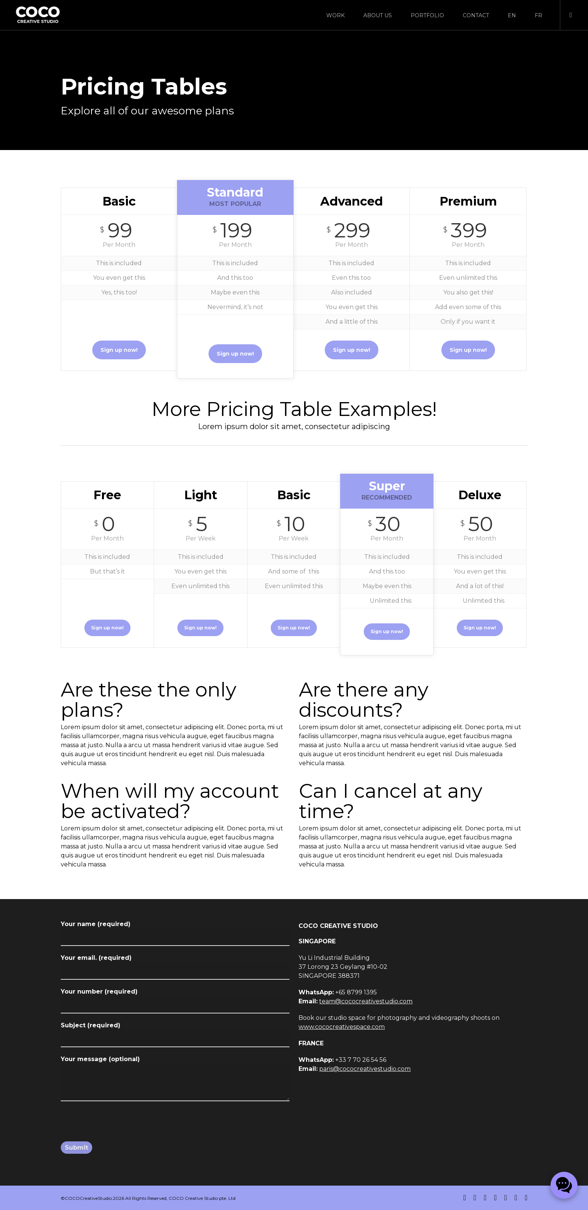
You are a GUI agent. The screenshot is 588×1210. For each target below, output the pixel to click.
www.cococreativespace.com (341, 1026)
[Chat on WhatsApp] (564, 1185)
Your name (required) (175, 933)
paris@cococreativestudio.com (365, 1068)
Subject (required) (175, 1034)
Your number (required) (175, 1000)
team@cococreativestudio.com (365, 1001)
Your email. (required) (175, 967)
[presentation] (118, 1126)
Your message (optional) (175, 1079)
